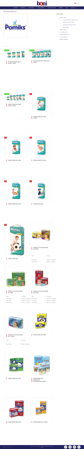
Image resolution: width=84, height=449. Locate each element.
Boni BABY (64, 27)
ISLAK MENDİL (64, 37)
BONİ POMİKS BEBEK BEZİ (69, 20)
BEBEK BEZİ (63, 17)
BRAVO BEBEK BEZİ (67, 22)
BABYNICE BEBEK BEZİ (68, 24)
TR (77, 3)
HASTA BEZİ (63, 29)
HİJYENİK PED (64, 32)
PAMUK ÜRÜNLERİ (65, 34)
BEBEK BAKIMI (64, 39)
